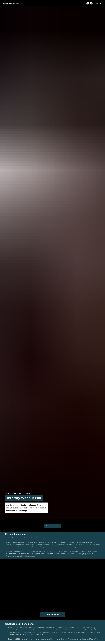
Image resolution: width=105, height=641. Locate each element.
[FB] (87, 3)
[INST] (91, 3)
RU (97, 3)
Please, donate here (52, 526)
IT (100, 3)
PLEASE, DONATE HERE (11, 3)
